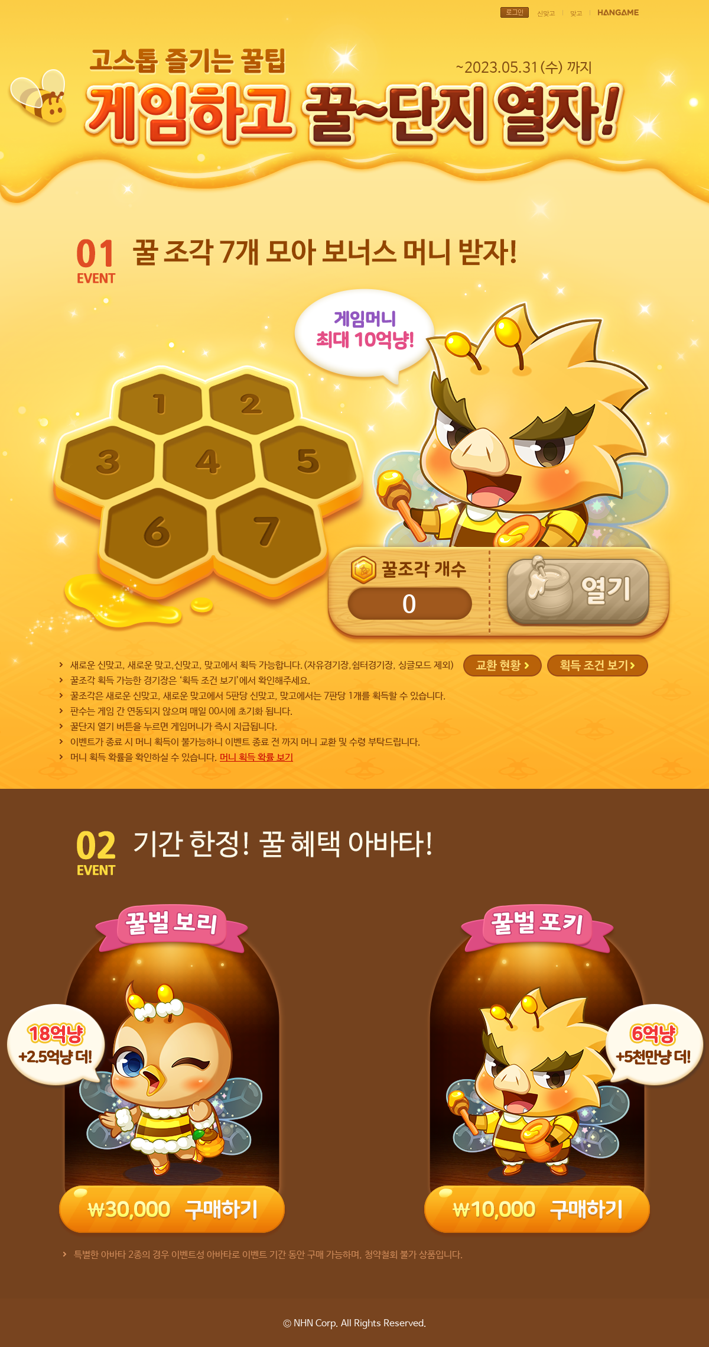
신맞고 (546, 13)
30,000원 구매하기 (171, 1209)
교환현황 (502, 666)
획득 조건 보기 (597, 666)
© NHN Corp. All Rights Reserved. (355, 1323)
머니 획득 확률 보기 (256, 757)
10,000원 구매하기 (537, 1209)
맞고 (576, 13)
